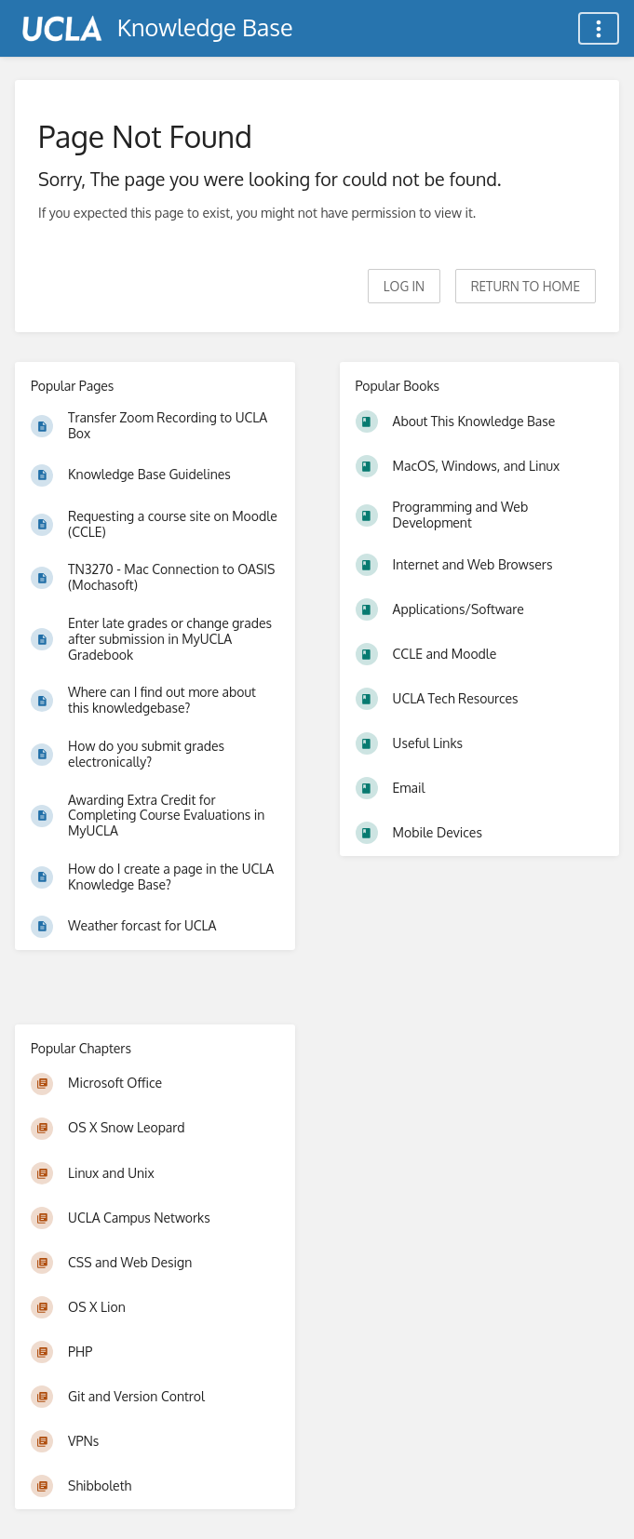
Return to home (525, 286)
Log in (404, 286)
